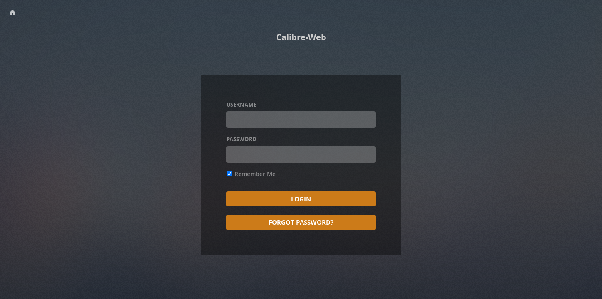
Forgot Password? (301, 222)
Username (241, 104)
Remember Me (251, 174)
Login (301, 199)
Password (241, 139)
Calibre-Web (301, 37)
